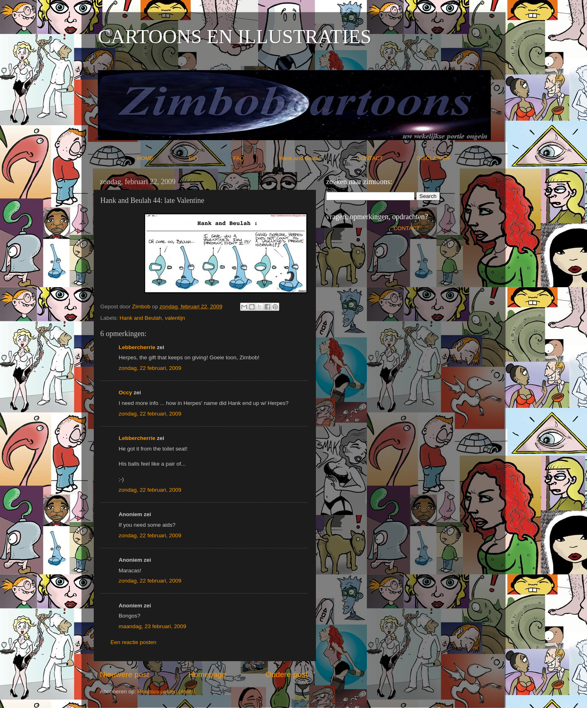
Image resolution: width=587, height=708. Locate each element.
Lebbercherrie (137, 347)
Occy (125, 392)
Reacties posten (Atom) (166, 691)
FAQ (255, 158)
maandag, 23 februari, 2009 (152, 626)
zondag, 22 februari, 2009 (150, 368)
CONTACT (387, 158)
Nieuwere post (124, 674)
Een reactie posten (133, 642)
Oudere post (286, 674)
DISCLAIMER (433, 158)
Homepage (207, 674)
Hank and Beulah (317, 158)
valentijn (175, 318)
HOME (162, 158)
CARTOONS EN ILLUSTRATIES (234, 36)
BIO (210, 158)
